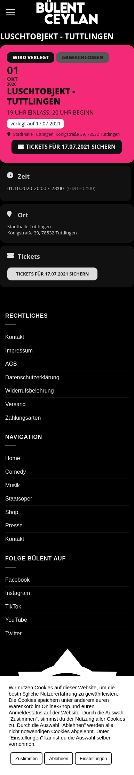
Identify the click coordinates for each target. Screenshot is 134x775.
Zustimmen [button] (26, 758)
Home (12, 458)
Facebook (17, 580)
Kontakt (14, 337)
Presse (14, 525)
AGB (11, 364)
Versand (15, 404)
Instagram (17, 593)
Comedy (15, 472)
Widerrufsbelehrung (29, 391)
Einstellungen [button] (93, 758)
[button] (10, 12)
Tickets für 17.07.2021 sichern (52, 274)
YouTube (16, 620)
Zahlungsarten (23, 418)
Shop (11, 512)
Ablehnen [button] (58, 758)
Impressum (19, 351)
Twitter (13, 633)
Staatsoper (18, 499)
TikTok (13, 607)
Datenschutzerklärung (32, 377)
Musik (12, 485)
